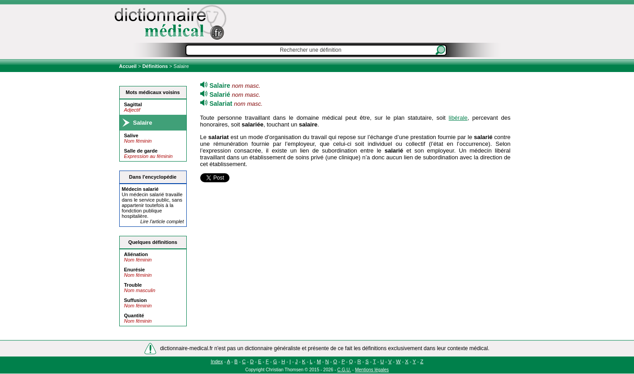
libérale (458, 117)
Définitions (155, 66)
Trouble (133, 285)
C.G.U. (344, 369)
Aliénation (136, 254)
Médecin (140, 189)
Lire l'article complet (162, 221)
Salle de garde (141, 150)
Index (217, 361)
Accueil (128, 66)
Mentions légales (372, 369)
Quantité (134, 315)
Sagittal (133, 104)
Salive (131, 135)
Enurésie (134, 269)
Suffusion (135, 300)
